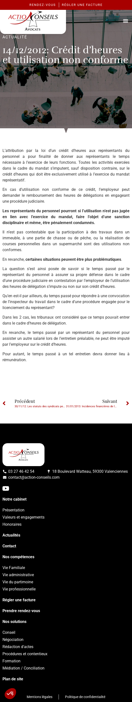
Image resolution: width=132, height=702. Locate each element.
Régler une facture (19, 600)
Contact (9, 546)
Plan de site (12, 679)
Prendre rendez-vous (21, 610)
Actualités (11, 535)
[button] (125, 20)
